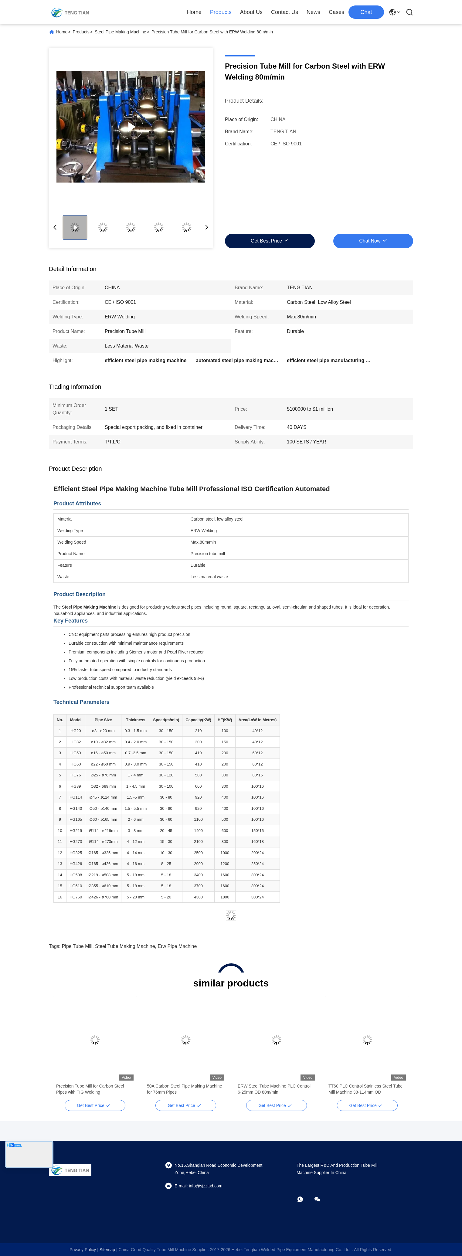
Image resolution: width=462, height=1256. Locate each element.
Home (194, 12)
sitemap (107, 1249)
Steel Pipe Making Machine (120, 31)
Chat (366, 12)
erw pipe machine (177, 946)
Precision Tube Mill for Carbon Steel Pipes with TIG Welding (90, 1089)
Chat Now (369, 240)
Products (221, 12)
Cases (336, 12)
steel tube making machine (125, 946)
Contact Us (284, 12)
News (313, 12)
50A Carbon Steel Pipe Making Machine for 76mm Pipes (184, 1089)
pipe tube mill (77, 946)
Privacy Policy (83, 1249)
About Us (251, 12)
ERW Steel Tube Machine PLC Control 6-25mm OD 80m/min (274, 1089)
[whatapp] (304, 1199)
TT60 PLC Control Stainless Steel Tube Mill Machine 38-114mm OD (365, 1089)
